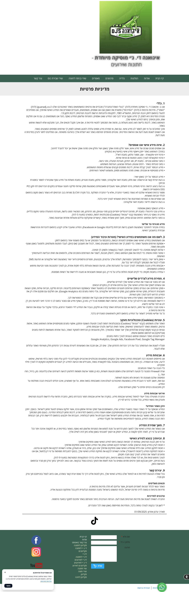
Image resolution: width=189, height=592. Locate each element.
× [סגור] (5, 572)
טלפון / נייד (124, 542)
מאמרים (96, 78)
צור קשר (38, 78)
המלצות (134, 78)
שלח (97, 565)
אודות (147, 78)
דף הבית (159, 78)
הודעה (127, 547)
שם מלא (125, 536)
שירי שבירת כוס (55, 78)
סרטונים (109, 78)
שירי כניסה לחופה (77, 78)
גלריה (122, 78)
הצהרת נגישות (143, 587)
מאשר (8, 586)
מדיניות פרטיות (159, 587)
